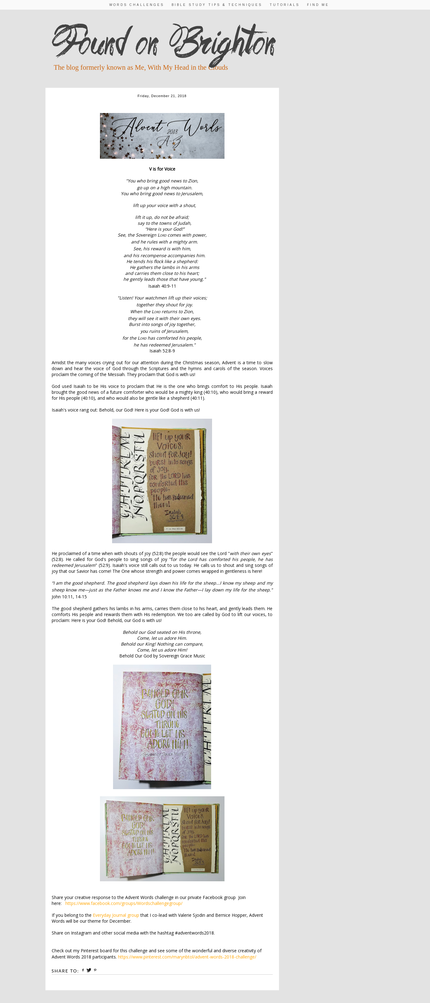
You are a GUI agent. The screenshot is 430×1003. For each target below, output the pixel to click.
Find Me (318, 5)
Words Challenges (136, 5)
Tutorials (285, 5)
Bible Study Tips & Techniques (217, 5)
